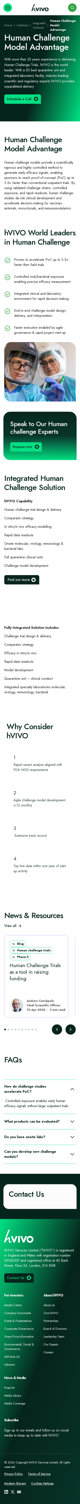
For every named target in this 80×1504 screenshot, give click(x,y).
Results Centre (13, 1305)
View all (13, 925)
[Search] (72, 7)
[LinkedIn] (6, 1492)
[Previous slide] (57, 1029)
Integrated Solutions (39, 25)
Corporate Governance (18, 1329)
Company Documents (17, 1313)
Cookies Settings (42, 1483)
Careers (48, 1352)
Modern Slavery (15, 1483)
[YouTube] (19, 1492)
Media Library (12, 1395)
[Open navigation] (7, 7)
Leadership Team (54, 1336)
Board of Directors (55, 1329)
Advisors (9, 1364)
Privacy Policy (13, 1474)
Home (8, 25)
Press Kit (9, 1388)
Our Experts (51, 1344)
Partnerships (51, 1321)
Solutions (22, 25)
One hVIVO (51, 1313)
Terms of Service (39, 1474)
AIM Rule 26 (12, 1357)
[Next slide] (70, 1029)
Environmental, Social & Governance (19, 1346)
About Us (49, 1305)
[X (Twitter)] (13, 1492)
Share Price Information (19, 1336)
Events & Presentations (18, 1321)
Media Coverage (14, 1403)
